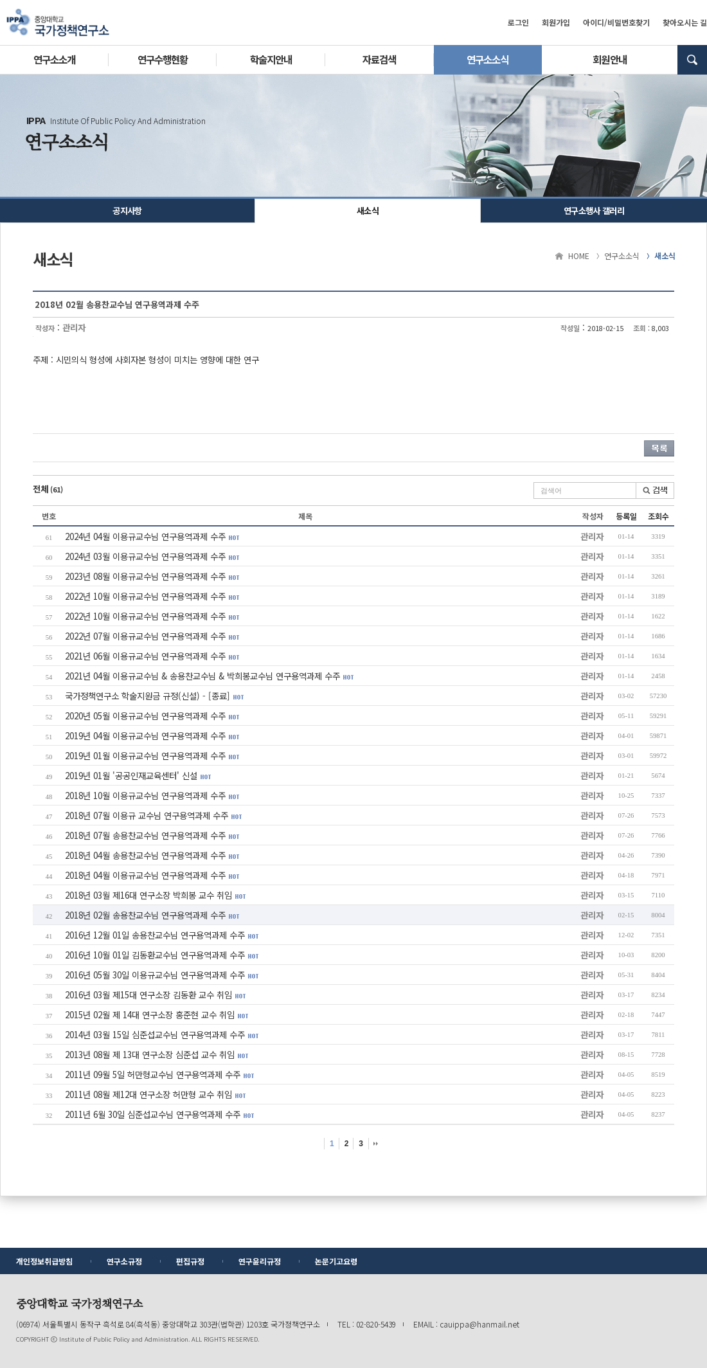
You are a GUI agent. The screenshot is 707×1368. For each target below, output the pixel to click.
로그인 (518, 22)
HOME (578, 255)
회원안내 (609, 59)
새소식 (368, 210)
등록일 (626, 515)
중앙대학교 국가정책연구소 (58, 22)
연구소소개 (54, 59)
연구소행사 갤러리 (594, 210)
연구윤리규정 (259, 1261)
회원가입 (556, 22)
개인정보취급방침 (44, 1261)
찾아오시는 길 (685, 22)
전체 (48, 488)
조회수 (658, 515)
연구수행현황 (163, 59)
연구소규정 (124, 1261)
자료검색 (379, 59)
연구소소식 (487, 59)
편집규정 (190, 1261)
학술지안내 (271, 59)
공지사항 (126, 210)
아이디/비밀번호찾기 (616, 22)
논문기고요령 (336, 1261)
